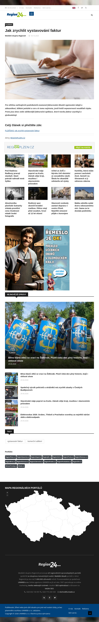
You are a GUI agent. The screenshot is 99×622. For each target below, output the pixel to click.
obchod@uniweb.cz (67, 592)
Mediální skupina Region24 (15, 36)
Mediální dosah (61, 576)
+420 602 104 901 (33, 592)
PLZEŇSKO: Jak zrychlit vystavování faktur (22, 130)
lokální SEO (49, 588)
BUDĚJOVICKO (9, 387)
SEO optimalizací (62, 585)
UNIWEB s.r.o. (23, 582)
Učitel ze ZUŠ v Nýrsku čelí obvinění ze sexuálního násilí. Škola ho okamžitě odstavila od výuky (60, 176)
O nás (21, 8)
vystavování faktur (15, 441)
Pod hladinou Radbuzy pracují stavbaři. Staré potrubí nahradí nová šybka (14, 176)
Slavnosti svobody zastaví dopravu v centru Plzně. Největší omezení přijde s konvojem (60, 208)
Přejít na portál (83, 147)
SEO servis (47, 8)
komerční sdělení (35, 441)
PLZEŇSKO (9, 24)
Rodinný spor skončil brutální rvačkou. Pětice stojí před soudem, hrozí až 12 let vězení (37, 208)
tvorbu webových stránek (38, 585)
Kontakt (29, 8)
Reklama (37, 8)
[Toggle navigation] (31, 14)
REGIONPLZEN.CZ (17, 138)
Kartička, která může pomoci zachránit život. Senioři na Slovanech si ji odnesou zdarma (84, 176)
